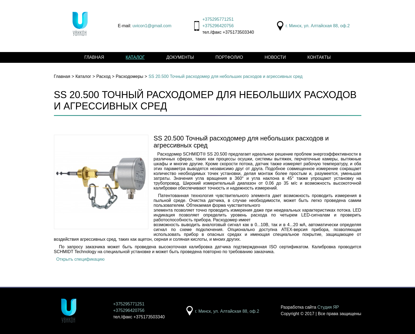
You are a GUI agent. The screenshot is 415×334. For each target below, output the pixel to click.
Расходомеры (129, 76)
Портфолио (229, 57)
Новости (275, 57)
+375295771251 (218, 19)
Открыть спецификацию (80, 259)
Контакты (319, 57)
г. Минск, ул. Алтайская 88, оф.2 (318, 25)
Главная (94, 57)
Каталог (135, 57)
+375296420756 (218, 25)
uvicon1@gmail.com (151, 25)
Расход (103, 76)
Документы (180, 57)
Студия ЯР (328, 307)
